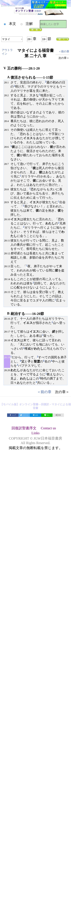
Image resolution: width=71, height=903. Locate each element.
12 (8, 253)
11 (8, 240)
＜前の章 (63, 51)
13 (8, 266)
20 (8, 370)
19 (8, 357)
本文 (12, 24)
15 (8, 292)
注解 (29, 24)
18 (8, 340)
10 (8, 219)
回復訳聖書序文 (24, 428)
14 (8, 279)
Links (35, 433)
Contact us (48, 428)
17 (8, 331)
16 (8, 318)
